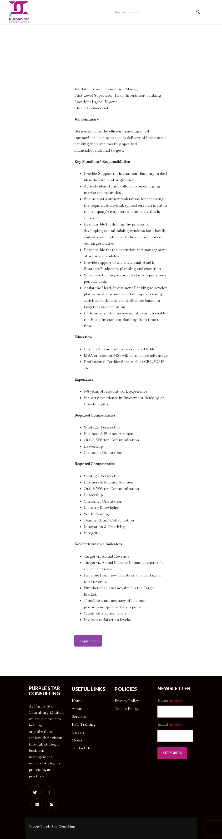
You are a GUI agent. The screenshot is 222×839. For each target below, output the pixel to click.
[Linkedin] (37, 804)
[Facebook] (49, 792)
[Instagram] (51, 804)
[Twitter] (35, 792)
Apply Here (88, 641)
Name (170, 700)
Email (170, 724)
